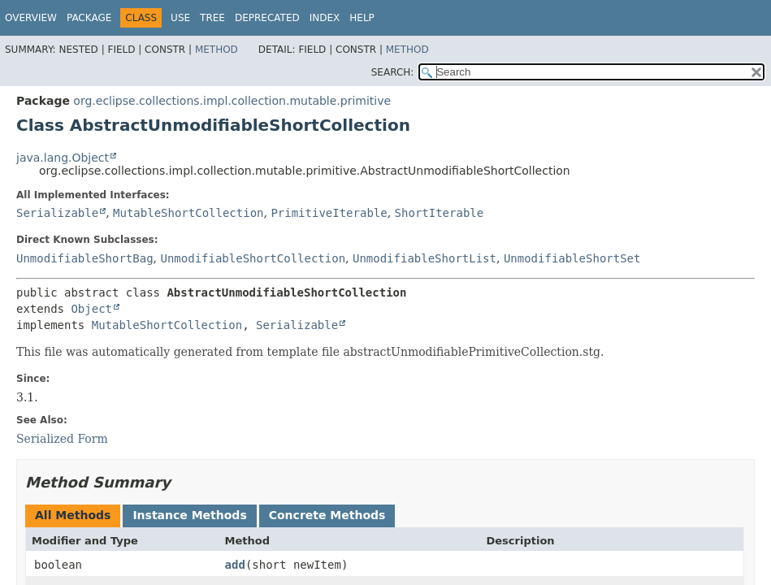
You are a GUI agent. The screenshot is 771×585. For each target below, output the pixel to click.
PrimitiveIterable (329, 212)
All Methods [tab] (72, 515)
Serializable (57, 212)
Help (362, 18)
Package (89, 18)
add (235, 564)
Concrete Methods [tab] (327, 515)
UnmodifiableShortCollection (252, 258)
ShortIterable (439, 212)
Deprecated (267, 18)
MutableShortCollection (188, 212)
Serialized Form (62, 438)
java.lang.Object (62, 157)
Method (216, 49)
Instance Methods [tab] (189, 515)
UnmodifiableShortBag (85, 258)
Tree (212, 18)
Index (325, 18)
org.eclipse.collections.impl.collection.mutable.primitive (232, 100)
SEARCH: (392, 72)
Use (180, 18)
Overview (31, 18)
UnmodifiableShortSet (572, 258)
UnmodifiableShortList (424, 258)
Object (91, 308)
